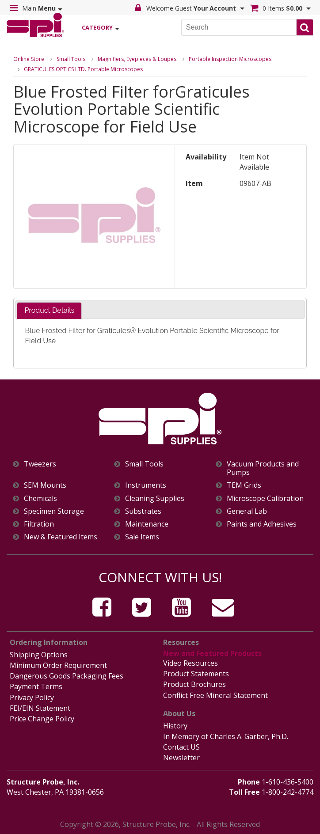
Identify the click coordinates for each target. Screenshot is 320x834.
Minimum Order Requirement (58, 665)
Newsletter (181, 757)
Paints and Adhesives (262, 524)
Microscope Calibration (265, 498)
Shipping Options (39, 655)
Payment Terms (36, 686)
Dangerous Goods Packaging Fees (66, 676)
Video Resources (190, 663)
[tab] (49, 310)
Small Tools (71, 59)
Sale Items (142, 537)
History (175, 726)
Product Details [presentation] (49, 310)
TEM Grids (244, 485)
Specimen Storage (54, 511)
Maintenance (146, 524)
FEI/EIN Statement (40, 708)
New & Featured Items (60, 537)
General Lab (247, 511)
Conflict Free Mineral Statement (215, 695)
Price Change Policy (42, 719)
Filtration (39, 524)
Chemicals (40, 498)
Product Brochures (194, 684)
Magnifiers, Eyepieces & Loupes (137, 59)
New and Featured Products (212, 653)
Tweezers (40, 464)
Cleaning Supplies (154, 498)
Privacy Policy (32, 697)
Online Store (28, 59)
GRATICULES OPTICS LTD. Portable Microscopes (83, 69)
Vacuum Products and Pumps (263, 468)
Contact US (181, 747)
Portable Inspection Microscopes (230, 59)
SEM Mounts (45, 485)
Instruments (145, 485)
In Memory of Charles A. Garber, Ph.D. (225, 736)
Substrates (143, 511)
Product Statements (196, 674)
